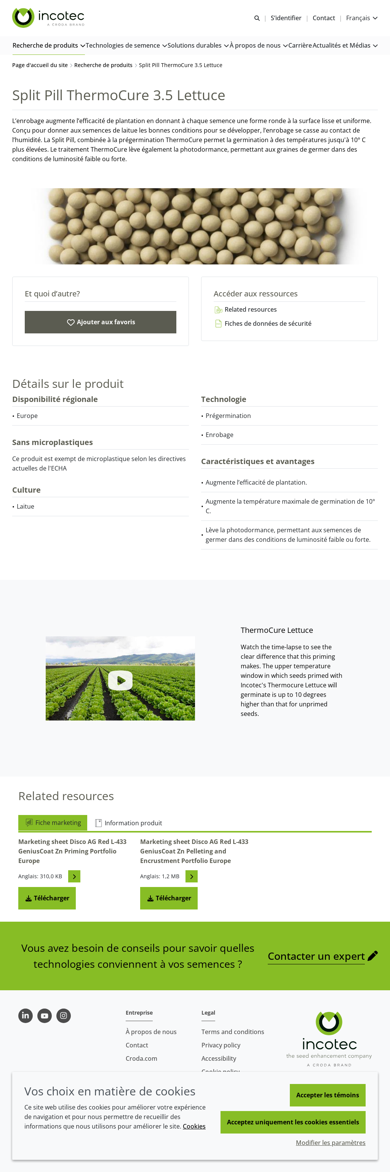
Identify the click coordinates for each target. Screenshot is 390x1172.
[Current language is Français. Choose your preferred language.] (362, 18)
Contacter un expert (316, 956)
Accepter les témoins (327, 1095)
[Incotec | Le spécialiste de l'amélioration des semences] (49, 18)
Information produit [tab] (128, 823)
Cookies (194, 1126)
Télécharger (47, 898)
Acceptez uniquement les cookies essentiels (293, 1122)
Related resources (245, 309)
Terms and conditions (232, 1032)
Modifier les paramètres (331, 1142)
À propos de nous (151, 1032)
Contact (137, 1045)
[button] (49, 46)
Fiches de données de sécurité (263, 323)
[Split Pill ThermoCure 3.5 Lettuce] (100, 322)
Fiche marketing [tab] (52, 822)
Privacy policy (220, 1045)
